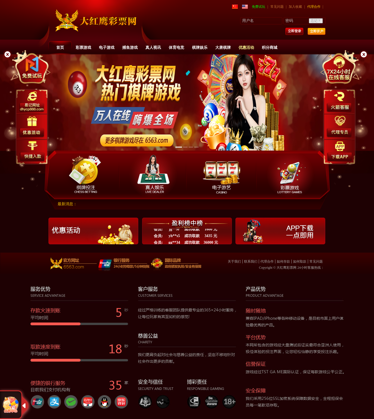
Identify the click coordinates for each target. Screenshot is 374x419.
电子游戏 (106, 47)
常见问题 (277, 7)
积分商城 (269, 47)
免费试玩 (258, 7)
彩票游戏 (83, 47)
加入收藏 (295, 7)
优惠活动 (246, 47)
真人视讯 (153, 47)
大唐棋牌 (223, 47)
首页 (60, 47)
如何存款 (283, 261)
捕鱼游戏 (130, 47)
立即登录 (294, 31)
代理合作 (314, 7)
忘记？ (316, 21)
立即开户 (316, 31)
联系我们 (250, 261)
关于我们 (234, 261)
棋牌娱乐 (200, 47)
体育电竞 (176, 47)
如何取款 (299, 261)
